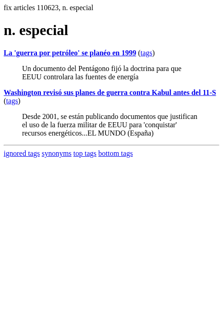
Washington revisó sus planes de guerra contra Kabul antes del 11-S (110, 92)
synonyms (57, 153)
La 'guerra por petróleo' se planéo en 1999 (70, 53)
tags (146, 53)
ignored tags (22, 153)
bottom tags (115, 153)
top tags (85, 153)
